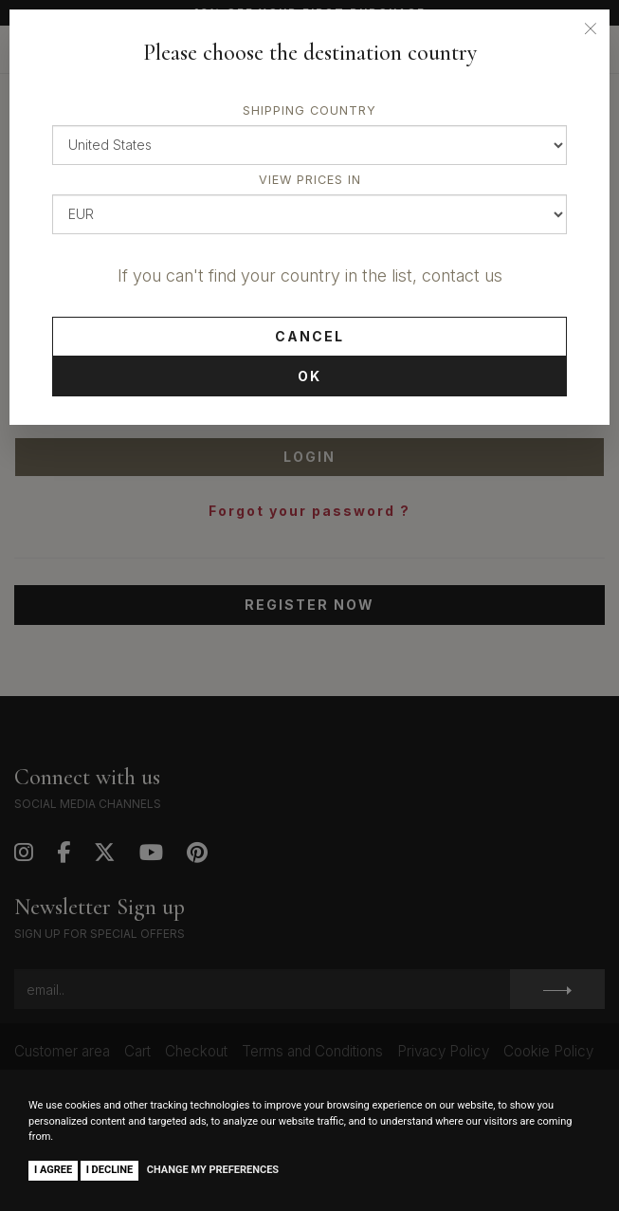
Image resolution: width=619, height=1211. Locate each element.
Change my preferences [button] (213, 1170)
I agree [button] (53, 1170)
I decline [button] (110, 1170)
